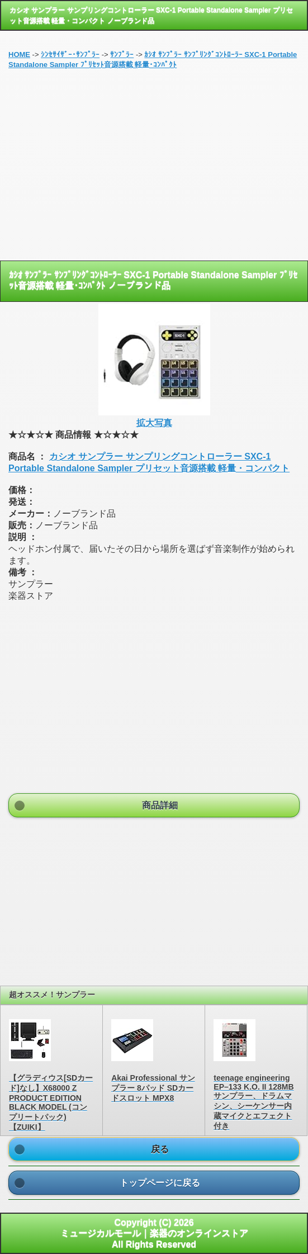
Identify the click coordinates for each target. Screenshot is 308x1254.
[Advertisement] (154, 168)
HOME (19, 54)
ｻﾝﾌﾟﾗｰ (122, 54)
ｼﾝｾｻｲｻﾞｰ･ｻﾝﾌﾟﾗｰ (70, 54)
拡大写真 (154, 423)
